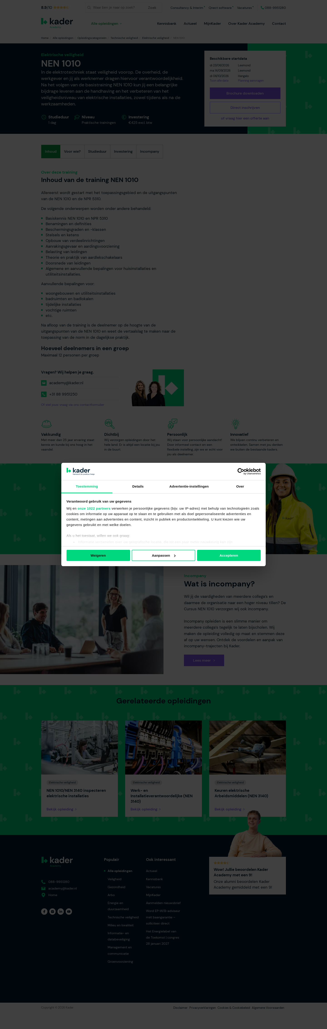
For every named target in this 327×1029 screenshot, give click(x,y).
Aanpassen (164, 555)
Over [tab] (240, 486)
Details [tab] (138, 486)
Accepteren (229, 555)
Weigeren (98, 555)
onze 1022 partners (94, 508)
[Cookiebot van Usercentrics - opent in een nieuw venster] (241, 471)
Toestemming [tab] (87, 486)
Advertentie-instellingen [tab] (189, 486)
